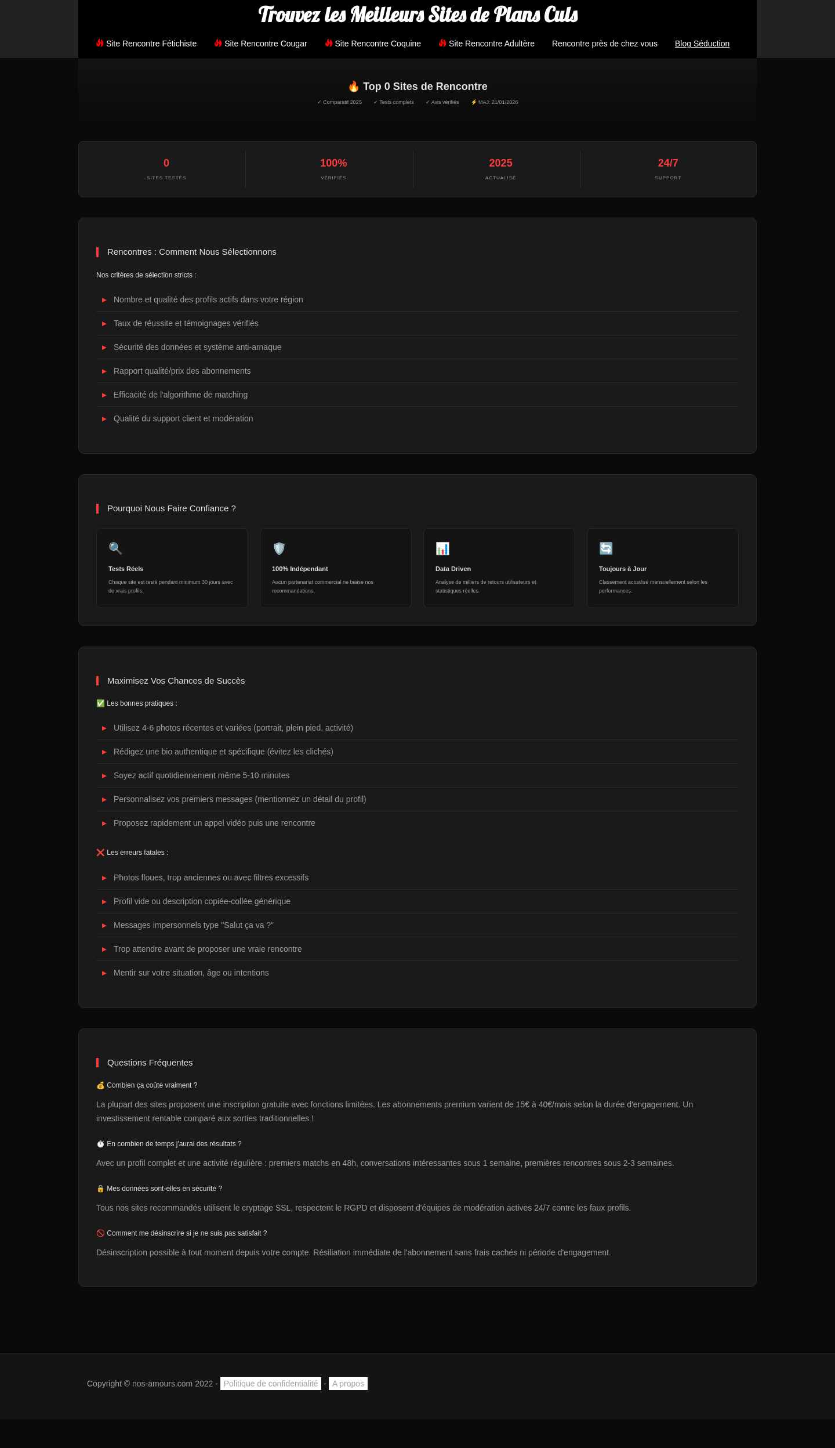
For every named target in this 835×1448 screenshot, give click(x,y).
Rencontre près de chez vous (605, 43)
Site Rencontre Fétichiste (146, 43)
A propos (348, 1383)
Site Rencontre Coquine (373, 43)
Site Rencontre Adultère (486, 43)
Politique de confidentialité (271, 1383)
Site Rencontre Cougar (260, 43)
